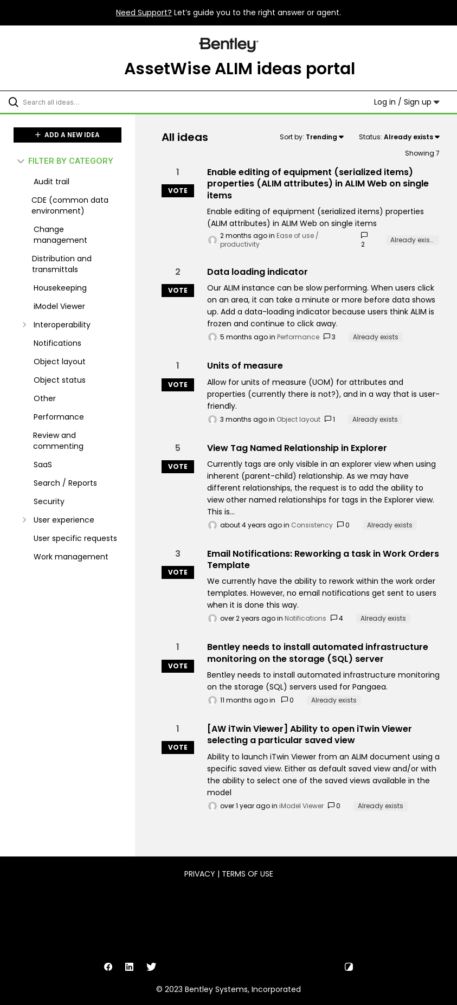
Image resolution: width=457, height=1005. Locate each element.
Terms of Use (247, 873)
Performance (298, 337)
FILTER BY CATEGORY (65, 160)
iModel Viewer (301, 805)
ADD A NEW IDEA (67, 134)
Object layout (298, 419)
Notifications (305, 618)
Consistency (312, 525)
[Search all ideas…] (73, 101)
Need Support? (144, 12)
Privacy (199, 873)
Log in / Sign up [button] (407, 101)
